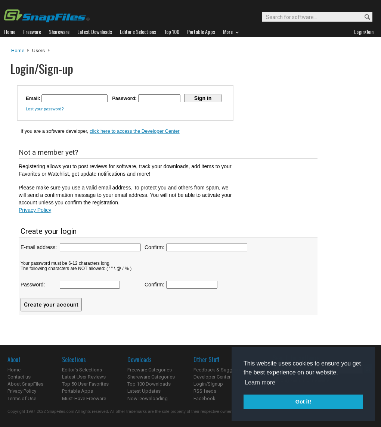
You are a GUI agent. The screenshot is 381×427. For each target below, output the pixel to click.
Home (17, 50)
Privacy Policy (35, 210)
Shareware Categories (151, 377)
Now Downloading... (149, 398)
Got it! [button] (303, 402)
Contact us (19, 377)
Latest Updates (144, 391)
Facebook (204, 398)
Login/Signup (208, 384)
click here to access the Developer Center (135, 131)
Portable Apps (77, 391)
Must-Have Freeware (84, 398)
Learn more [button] (260, 382)
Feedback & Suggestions (220, 370)
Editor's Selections (82, 370)
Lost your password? (45, 109)
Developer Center (211, 377)
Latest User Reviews (84, 377)
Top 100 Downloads (149, 384)
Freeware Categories (149, 370)
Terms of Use (21, 398)
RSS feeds (204, 391)
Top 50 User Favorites (85, 384)
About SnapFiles (25, 384)
